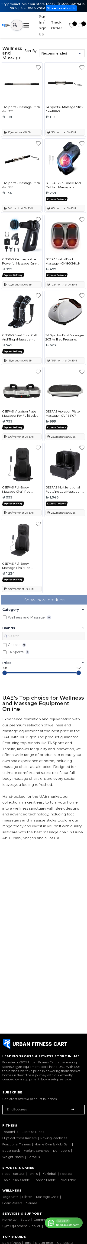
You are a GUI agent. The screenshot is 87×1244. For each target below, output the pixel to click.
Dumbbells (61, 1150)
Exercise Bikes (33, 1132)
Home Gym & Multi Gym (52, 1144)
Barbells (33, 1157)
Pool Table (68, 1180)
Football (66, 1173)
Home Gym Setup (16, 1219)
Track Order (56, 25)
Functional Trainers (16, 1144)
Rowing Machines (53, 1138)
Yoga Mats (10, 1197)
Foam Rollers (12, 1203)
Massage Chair (47, 1197)
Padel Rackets (13, 1173)
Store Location (61, 8)
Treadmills (10, 1132)
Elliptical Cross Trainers (19, 1138)
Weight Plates (12, 1157)
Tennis (33, 1173)
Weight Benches (36, 1150)
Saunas (31, 1203)
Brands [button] (8, 628)
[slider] (4, 672)
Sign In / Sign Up (42, 25)
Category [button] (10, 609)
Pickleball (49, 1173)
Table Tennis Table (16, 1180)
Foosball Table (45, 1180)
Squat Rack (11, 1150)
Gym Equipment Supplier (21, 1226)
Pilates (27, 1197)
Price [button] (7, 662)
